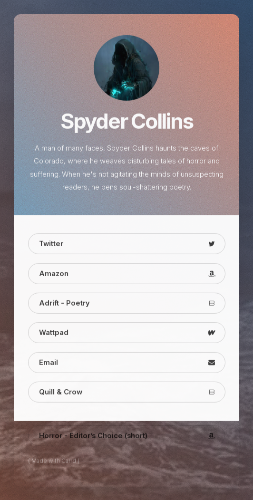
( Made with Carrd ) (53, 461)
